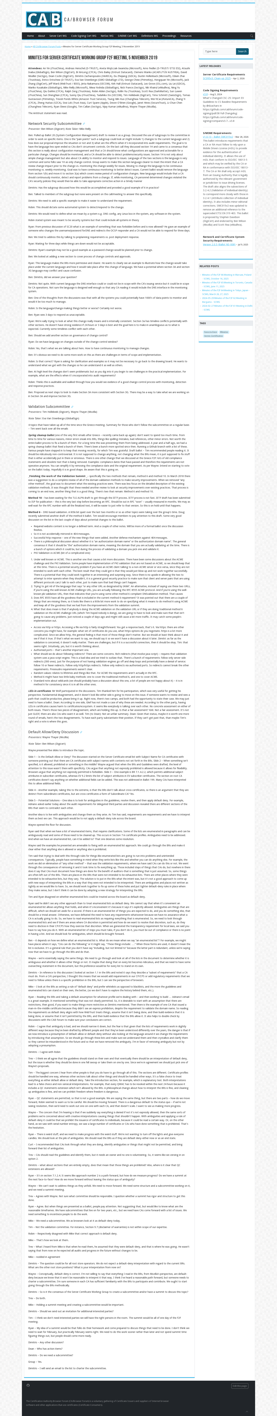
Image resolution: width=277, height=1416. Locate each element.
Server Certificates (213, 336)
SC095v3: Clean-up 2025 (217, 78)
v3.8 (205, 94)
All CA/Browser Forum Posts (47, 46)
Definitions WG (149, 35)
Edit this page (240, 1386)
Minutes (224, 332)
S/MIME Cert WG (127, 35)
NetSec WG (107, 35)
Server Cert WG (58, 35)
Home (30, 35)
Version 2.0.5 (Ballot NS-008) (219, 244)
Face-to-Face (210, 332)
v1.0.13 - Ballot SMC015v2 (218, 136)
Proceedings (169, 35)
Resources (185, 35)
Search (242, 51)
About (41, 35)
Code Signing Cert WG (83, 35)
